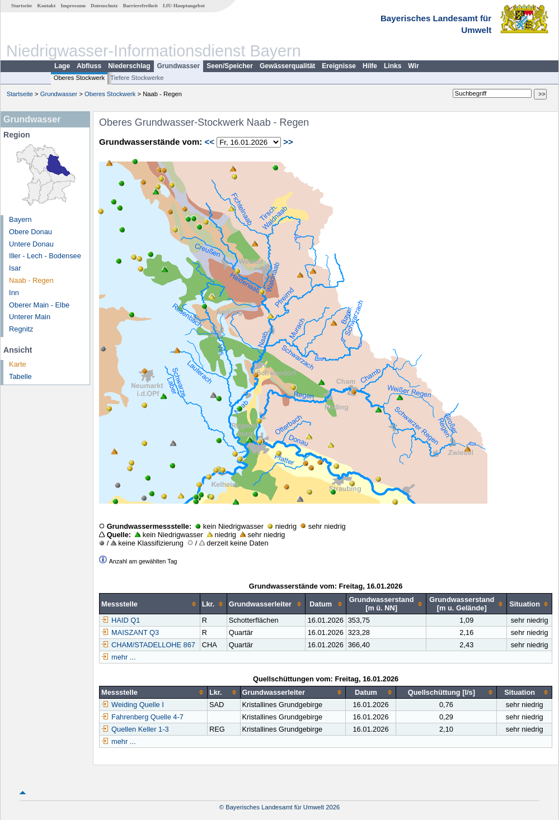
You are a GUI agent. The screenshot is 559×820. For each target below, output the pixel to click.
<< (209, 141)
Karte (17, 364)
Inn (14, 292)
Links (392, 66)
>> (288, 141)
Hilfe (370, 66)
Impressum (73, 5)
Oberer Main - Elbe (39, 305)
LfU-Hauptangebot (184, 5)
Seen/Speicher (229, 66)
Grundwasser (178, 66)
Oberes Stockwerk (79, 77)
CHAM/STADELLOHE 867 (148, 645)
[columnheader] (150, 604)
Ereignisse (339, 66)
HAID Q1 (120, 620)
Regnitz (21, 329)
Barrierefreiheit (140, 5)
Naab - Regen (31, 280)
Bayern (20, 219)
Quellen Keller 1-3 (134, 729)
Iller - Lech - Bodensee (45, 256)
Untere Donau (31, 244)
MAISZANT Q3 (130, 632)
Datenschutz (104, 5)
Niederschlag (129, 66)
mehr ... (123, 657)
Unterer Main (29, 316)
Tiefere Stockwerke (136, 77)
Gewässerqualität (287, 66)
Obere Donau (30, 231)
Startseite (21, 5)
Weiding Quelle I (132, 704)
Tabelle (20, 376)
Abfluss (89, 66)
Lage (62, 66)
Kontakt (46, 5)
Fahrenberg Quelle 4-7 (142, 717)
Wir (413, 66)
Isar (15, 268)
